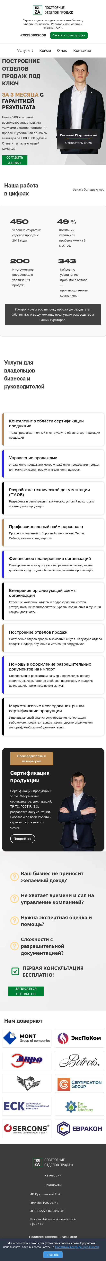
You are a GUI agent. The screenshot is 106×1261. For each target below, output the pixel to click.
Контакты (82, 50)
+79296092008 (33, 35)
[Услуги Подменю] (32, 50)
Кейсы (45, 50)
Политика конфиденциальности (53, 1236)
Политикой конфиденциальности (77, 1247)
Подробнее (23, 838)
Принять (53, 1254)
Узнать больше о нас (88, 189)
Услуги (23, 50)
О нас (62, 50)
